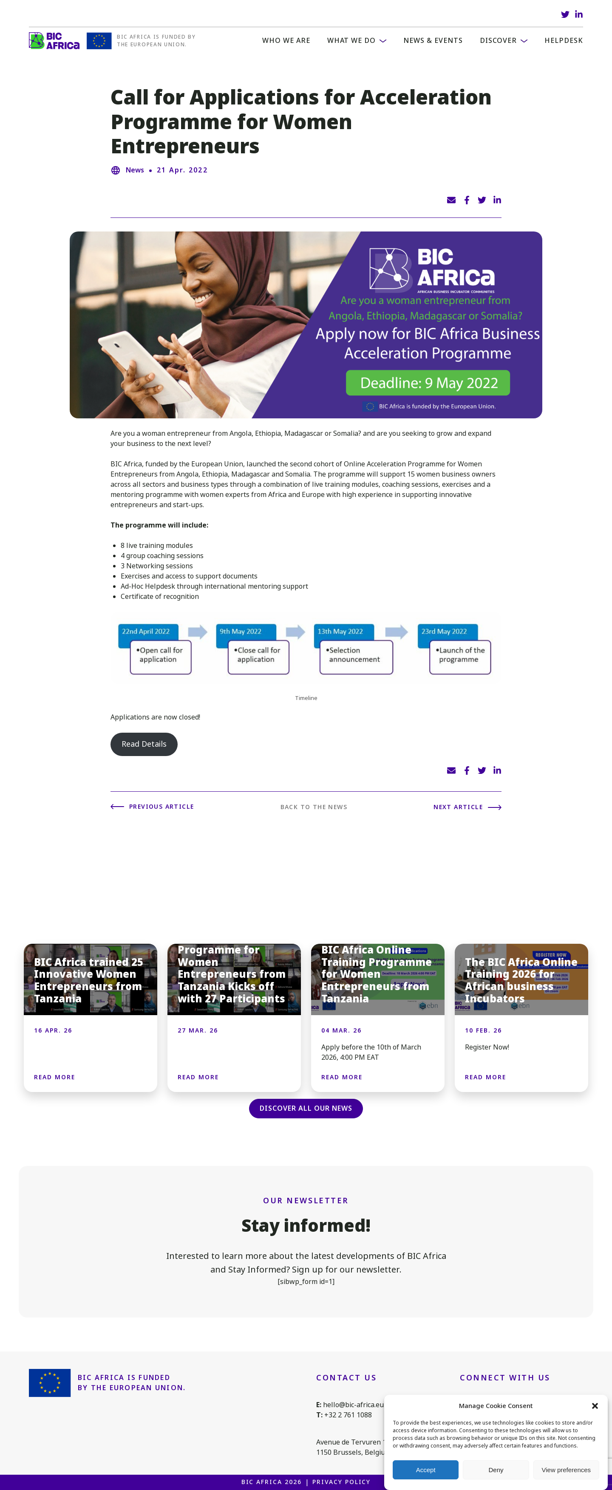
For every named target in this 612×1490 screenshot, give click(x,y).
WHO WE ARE (286, 40)
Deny (495, 1469)
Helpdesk (563, 40)
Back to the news (313, 807)
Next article (458, 807)
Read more (54, 1077)
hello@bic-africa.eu (353, 1405)
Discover (498, 40)
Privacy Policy (341, 1482)
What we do (351, 40)
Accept (426, 1469)
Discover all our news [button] (306, 1108)
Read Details (144, 744)
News (135, 170)
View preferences (566, 1469)
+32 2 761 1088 (348, 1415)
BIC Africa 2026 (271, 1482)
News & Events (432, 40)
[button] (595, 1406)
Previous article (161, 806)
